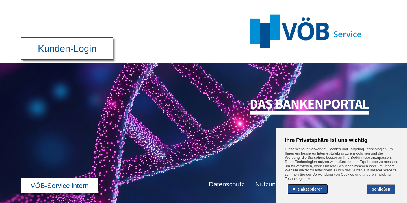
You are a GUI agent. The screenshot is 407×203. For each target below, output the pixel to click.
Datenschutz (226, 184)
